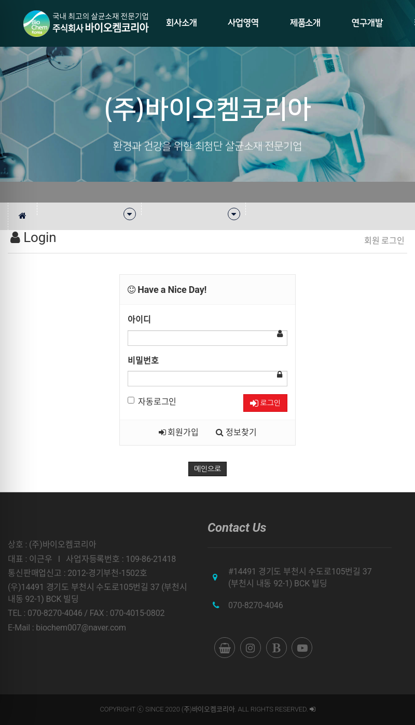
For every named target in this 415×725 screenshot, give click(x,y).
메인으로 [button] (207, 469)
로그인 (265, 403)
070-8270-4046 (255, 605)
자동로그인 (152, 402)
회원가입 (179, 432)
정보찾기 (236, 432)
